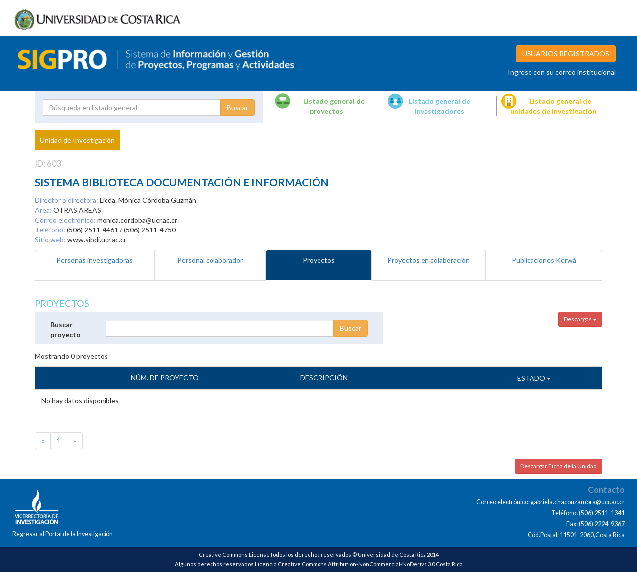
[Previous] (43, 440)
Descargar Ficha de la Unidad (558, 466)
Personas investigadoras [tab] (94, 260)
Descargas (580, 319)
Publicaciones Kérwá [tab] (544, 260)
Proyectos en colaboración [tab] (428, 260)
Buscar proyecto (65, 329)
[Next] (75, 440)
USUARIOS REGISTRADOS (565, 53)
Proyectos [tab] (319, 260)
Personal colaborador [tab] (210, 260)
